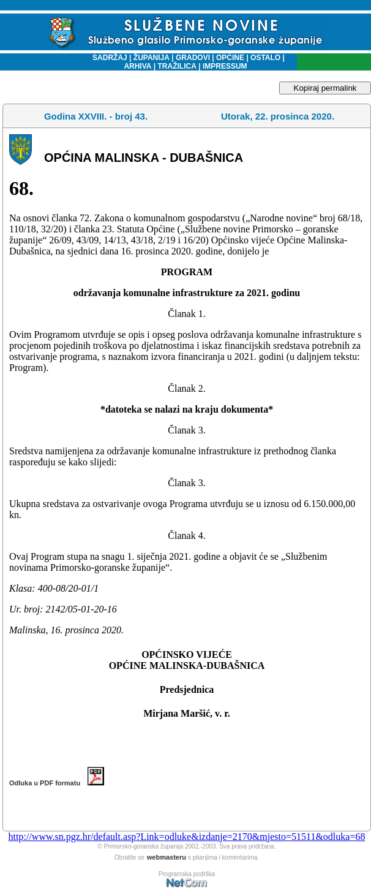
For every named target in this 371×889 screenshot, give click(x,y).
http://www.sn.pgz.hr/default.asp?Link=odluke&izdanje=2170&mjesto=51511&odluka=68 (187, 836)
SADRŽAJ (106, 57)
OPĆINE (230, 57)
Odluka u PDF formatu (56, 783)
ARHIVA (137, 66)
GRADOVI (193, 57)
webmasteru (166, 857)
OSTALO (265, 57)
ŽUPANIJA (151, 57)
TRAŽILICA (176, 66)
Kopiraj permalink (325, 88)
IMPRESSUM (225, 66)
